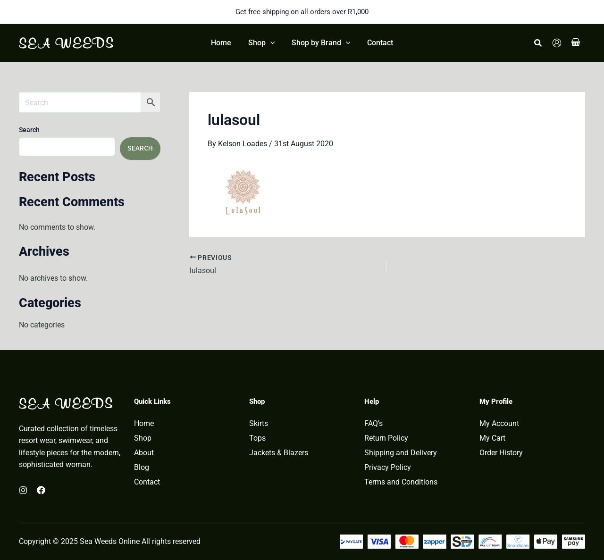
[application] (271, 43)
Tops (257, 438)
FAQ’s (373, 423)
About (144, 453)
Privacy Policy (387, 467)
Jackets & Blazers (278, 453)
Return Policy (386, 438)
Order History (501, 453)
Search (29, 130)
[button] (538, 43)
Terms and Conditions (400, 482)
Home (144, 423)
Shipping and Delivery (400, 453)
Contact (147, 482)
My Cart (492, 438)
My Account (499, 423)
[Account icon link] (557, 43)
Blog (141, 467)
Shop (142, 438)
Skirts (258, 423)
